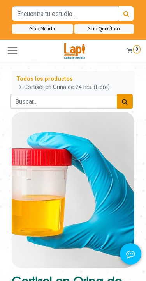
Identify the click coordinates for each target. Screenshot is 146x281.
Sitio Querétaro (104, 28)
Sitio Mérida (42, 28)
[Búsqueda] (126, 13)
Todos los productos (44, 79)
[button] (12, 51)
